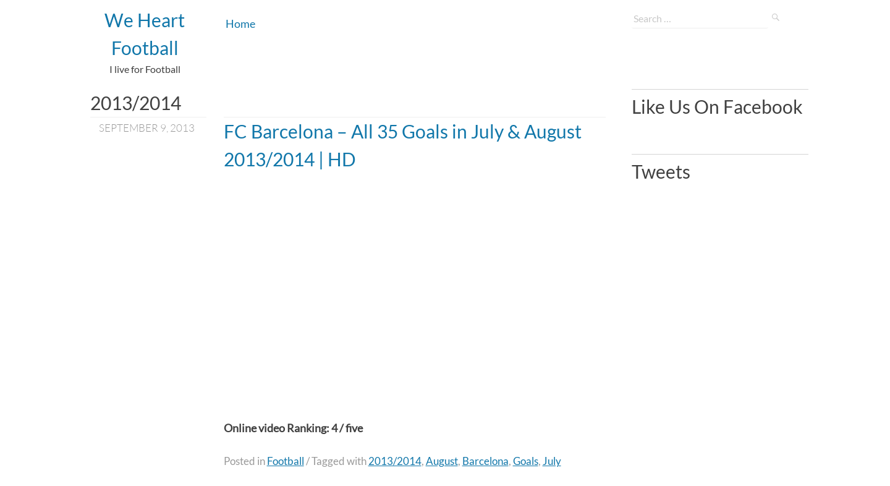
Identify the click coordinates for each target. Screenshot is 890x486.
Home (240, 23)
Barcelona (485, 460)
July (552, 460)
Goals (525, 460)
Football (285, 460)
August (442, 460)
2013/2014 (395, 460)
